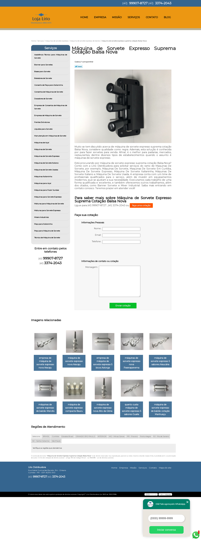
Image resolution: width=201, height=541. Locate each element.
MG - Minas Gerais (116, 480)
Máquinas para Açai (43, 183)
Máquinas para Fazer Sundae (46, 190)
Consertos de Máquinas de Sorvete (48, 92)
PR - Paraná (132, 480)
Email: (117, 235)
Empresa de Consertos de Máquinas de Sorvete (50, 107)
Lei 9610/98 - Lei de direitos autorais (100, 502)
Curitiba (55, 480)
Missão (117, 17)
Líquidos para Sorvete (43, 129)
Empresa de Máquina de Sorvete (48, 115)
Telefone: (116, 242)
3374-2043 (163, 3)
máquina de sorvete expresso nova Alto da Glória (135, 408)
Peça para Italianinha (43, 224)
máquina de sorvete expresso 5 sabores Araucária (45, 408)
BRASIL (46, 480)
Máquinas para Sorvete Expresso (48, 197)
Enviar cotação (123, 305)
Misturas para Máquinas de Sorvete (49, 204)
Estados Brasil (67, 480)
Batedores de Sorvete (43, 78)
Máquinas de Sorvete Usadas (46, 170)
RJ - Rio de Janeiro (161, 480)
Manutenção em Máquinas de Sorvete (50, 136)
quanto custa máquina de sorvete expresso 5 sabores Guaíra (45, 453)
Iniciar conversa (166, 529)
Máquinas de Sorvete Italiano (46, 163)
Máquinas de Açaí (41, 142)
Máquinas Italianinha (43, 176)
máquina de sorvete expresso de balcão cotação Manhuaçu (75, 451)
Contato (152, 17)
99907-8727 (138, 3)
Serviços (134, 17)
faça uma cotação (141, 205)
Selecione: (36, 480)
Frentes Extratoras (42, 122)
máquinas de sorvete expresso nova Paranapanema (135, 363)
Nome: (117, 229)
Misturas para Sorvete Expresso (47, 210)
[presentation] (100, 252)
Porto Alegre (145, 480)
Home (84, 17)
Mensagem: (112, 281)
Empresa (100, 17)
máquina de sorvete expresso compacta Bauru (105, 408)
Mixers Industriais (41, 217)
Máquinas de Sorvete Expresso (47, 156)
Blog (167, 17)
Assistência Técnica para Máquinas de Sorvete (50, 56)
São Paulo (56, 485)
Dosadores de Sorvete (43, 98)
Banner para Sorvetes (43, 65)
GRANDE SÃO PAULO (85, 480)
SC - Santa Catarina (40, 485)
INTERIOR (102, 480)
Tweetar (79, 66)
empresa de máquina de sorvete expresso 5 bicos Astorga (105, 363)
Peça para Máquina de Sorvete (47, 231)
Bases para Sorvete (42, 71)
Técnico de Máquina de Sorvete (47, 237)
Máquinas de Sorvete (43, 149)
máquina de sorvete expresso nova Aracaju (75, 361)
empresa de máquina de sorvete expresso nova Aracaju (45, 363)
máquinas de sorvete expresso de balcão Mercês (75, 408)
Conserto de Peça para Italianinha (48, 85)
